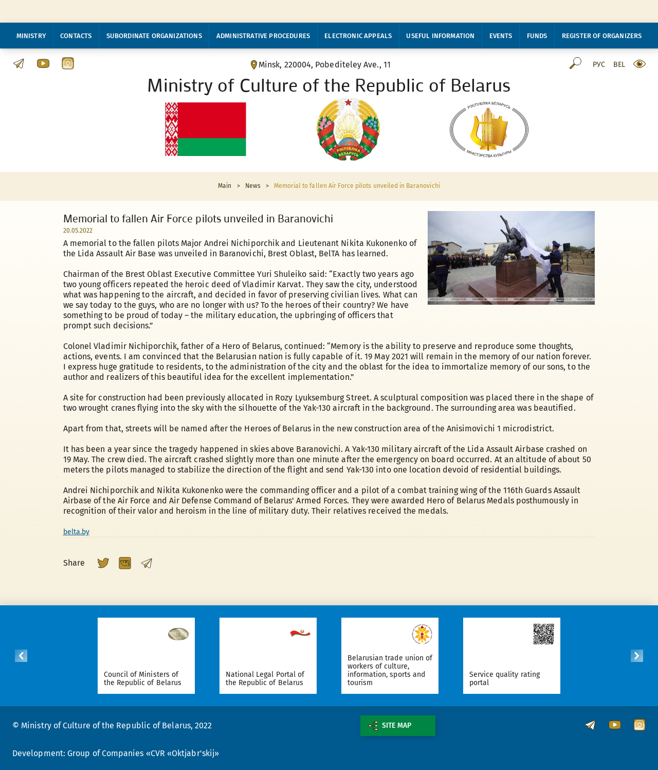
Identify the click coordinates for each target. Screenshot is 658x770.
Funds (537, 36)
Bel (619, 65)
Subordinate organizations (154, 36)
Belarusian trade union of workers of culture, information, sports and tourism (406, 670)
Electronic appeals (358, 36)
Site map (390, 725)
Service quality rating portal (521, 678)
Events (501, 36)
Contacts (76, 36)
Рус (599, 65)
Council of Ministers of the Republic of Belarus (159, 678)
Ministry (31, 36)
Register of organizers (602, 36)
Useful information (440, 36)
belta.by (76, 532)
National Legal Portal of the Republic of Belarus (282, 678)
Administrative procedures (263, 36)
